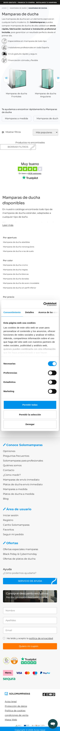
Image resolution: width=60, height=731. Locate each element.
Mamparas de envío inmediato (21, 479)
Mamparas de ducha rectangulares (18, 247)
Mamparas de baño (18, 8)
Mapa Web (11, 719)
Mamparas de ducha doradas (16, 279)
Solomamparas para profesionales (23, 460)
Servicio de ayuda (30, 581)
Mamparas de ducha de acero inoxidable (21, 283)
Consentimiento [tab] (12, 312)
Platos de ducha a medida (18, 494)
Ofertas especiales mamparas (20, 549)
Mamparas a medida (16, 118)
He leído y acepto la (30, 638)
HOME (4, 8)
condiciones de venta (16, 715)
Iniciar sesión (10, 515)
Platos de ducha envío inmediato (23, 484)
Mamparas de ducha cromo (15, 265)
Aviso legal (11, 701)
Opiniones (9, 451)
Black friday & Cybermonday (20, 554)
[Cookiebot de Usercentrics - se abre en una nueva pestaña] (43, 304)
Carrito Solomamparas (16, 524)
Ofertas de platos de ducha (19, 558)
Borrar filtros (18, 146)
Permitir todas (30, 404)
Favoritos (8, 529)
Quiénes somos (12, 465)
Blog (6, 498)
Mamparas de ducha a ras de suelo (18, 251)
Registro (8, 520)
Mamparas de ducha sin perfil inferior (19, 288)
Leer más (7, 225)
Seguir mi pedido (13, 534)
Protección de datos (16, 706)
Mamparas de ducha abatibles (16, 242)
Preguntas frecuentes (16, 455)
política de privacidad (41, 638)
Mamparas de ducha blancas (16, 274)
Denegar (30, 424)
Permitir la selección (30, 414)
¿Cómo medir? (12, 475)
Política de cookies (15, 710)
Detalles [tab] (29, 312)
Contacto (8, 470)
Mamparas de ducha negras (15, 269)
